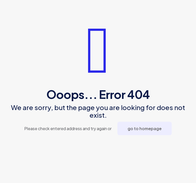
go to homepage (145, 128)
